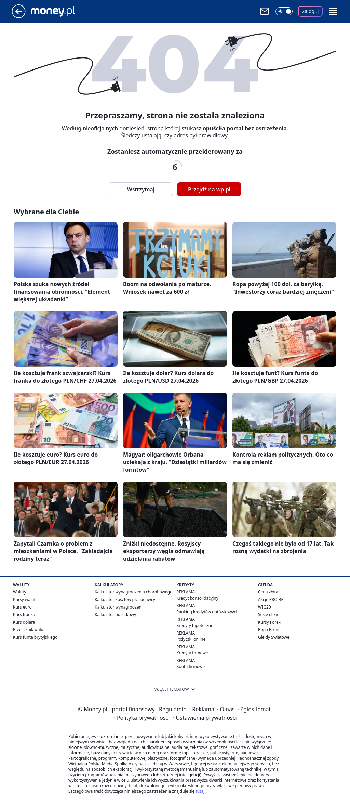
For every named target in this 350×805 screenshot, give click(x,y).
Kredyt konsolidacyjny (197, 598)
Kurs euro (22, 607)
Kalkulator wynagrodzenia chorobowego (133, 592)
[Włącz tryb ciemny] (284, 11)
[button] (333, 11)
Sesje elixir (268, 614)
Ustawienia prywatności (205, 717)
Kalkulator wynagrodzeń (118, 607)
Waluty (19, 592)
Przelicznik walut (29, 629)
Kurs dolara (24, 622)
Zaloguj (310, 11)
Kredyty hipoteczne (194, 625)
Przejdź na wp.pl (209, 189)
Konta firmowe (190, 666)
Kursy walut (24, 599)
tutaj (200, 791)
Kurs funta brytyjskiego (35, 637)
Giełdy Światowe (274, 637)
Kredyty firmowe (192, 653)
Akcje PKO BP (271, 599)
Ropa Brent (269, 629)
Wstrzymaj (140, 189)
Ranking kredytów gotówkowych (207, 612)
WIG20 (264, 607)
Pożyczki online (190, 639)
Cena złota (268, 592)
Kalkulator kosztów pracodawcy (125, 599)
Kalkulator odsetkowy (115, 614)
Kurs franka (24, 614)
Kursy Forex (269, 622)
